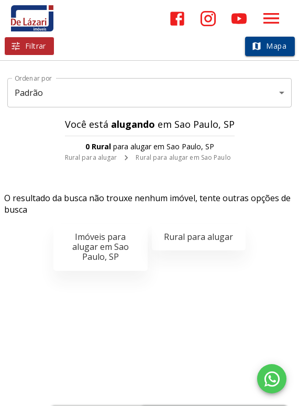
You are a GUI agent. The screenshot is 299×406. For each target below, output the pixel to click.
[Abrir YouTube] (239, 18)
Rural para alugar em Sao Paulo (183, 157)
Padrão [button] (29, 92)
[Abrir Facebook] (177, 18)
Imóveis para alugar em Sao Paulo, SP (100, 246)
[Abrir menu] (271, 18)
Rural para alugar (91, 157)
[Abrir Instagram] (208, 18)
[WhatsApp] (271, 378)
